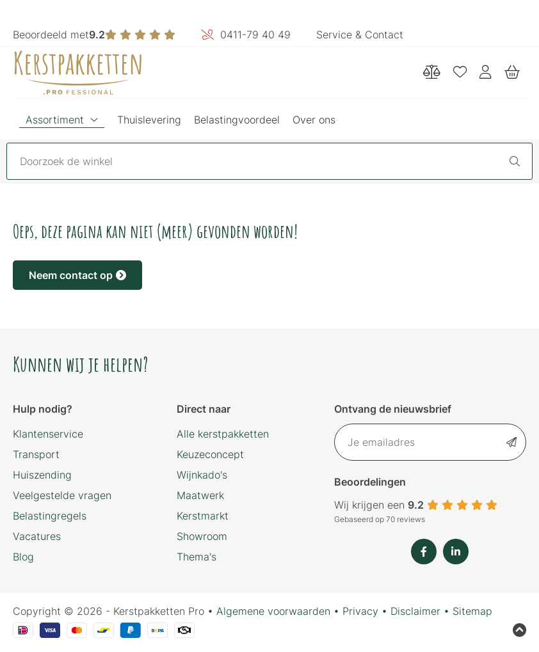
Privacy (360, 611)
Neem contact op (77, 275)
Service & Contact (359, 34)
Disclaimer (415, 611)
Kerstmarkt (203, 515)
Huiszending (42, 474)
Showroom (202, 536)
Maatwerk (200, 495)
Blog (23, 556)
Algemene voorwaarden (273, 611)
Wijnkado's (202, 474)
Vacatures (37, 536)
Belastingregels (49, 515)
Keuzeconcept (210, 454)
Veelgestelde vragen (62, 495)
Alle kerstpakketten (223, 433)
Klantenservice (48, 433)
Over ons (314, 119)
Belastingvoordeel (237, 119)
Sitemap (472, 611)
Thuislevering (149, 119)
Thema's (196, 556)
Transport (36, 454)
